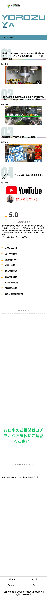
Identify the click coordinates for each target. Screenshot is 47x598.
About (12, 579)
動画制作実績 (10, 271)
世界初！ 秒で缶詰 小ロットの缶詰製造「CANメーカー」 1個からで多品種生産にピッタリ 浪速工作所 (23, 56)
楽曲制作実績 (10, 276)
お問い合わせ (10, 248)
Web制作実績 (10, 282)
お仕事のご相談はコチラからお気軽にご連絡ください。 (24, 435)
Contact (12, 585)
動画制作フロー (11, 259)
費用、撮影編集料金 (13, 294)
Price (35, 585)
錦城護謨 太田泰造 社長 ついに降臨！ (19, 137)
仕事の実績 (9, 265)
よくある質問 (10, 254)
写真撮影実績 (10, 288)
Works (35, 579)
